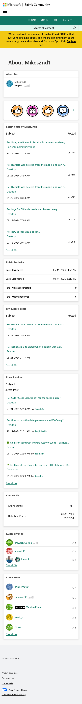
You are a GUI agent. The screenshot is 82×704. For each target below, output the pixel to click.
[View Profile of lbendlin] (38, 476)
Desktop (11, 169)
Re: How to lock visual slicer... (23, 231)
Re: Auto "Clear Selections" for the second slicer (33, 397)
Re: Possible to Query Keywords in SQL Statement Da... (40, 465)
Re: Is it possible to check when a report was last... (34, 346)
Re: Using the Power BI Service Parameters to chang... (37, 142)
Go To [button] (66, 19)
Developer (12, 469)
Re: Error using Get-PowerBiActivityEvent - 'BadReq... (39, 442)
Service (11, 351)
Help (55, 19)
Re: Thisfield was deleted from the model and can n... (36, 164)
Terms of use (8, 678)
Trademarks (7, 683)
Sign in (44, 19)
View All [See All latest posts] (11, 250)
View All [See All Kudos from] (11, 634)
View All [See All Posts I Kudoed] (11, 483)
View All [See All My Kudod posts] (11, 365)
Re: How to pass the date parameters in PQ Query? (35, 420)
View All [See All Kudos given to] (11, 565)
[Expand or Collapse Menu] (5, 12)
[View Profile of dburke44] (39, 453)
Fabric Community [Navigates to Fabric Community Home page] (37, 4)
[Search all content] (55, 28)
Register (32, 19)
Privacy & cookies (10, 672)
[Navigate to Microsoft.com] (12, 4)
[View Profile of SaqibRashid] (41, 431)
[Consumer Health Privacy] (41, 694)
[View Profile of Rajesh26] (39, 408)
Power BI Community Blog (21, 146)
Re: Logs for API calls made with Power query (32, 209)
